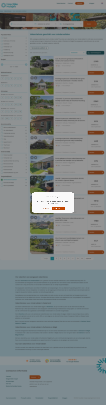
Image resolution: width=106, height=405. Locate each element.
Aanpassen (46, 208)
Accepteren (56, 208)
